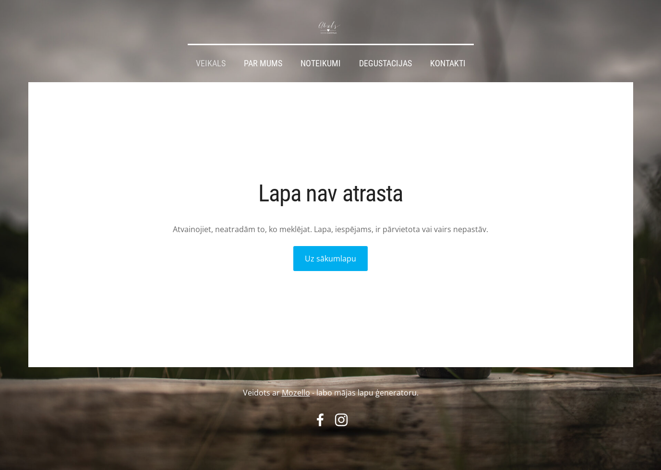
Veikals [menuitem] (211, 63)
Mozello (296, 392)
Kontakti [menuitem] (448, 63)
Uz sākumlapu (330, 258)
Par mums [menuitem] (263, 63)
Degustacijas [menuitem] (385, 63)
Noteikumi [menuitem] (320, 63)
